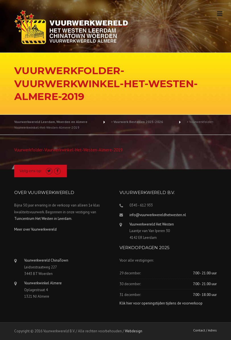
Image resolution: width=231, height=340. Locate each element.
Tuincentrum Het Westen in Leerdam (42, 218)
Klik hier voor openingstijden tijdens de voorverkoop (161, 303)
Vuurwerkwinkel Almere (43, 283)
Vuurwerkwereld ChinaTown (46, 260)
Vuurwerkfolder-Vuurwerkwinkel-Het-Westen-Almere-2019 (68, 150)
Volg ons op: (31, 170)
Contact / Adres (205, 330)
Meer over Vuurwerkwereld (35, 229)
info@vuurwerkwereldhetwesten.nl (157, 214)
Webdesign (133, 331)
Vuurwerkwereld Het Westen (151, 224)
